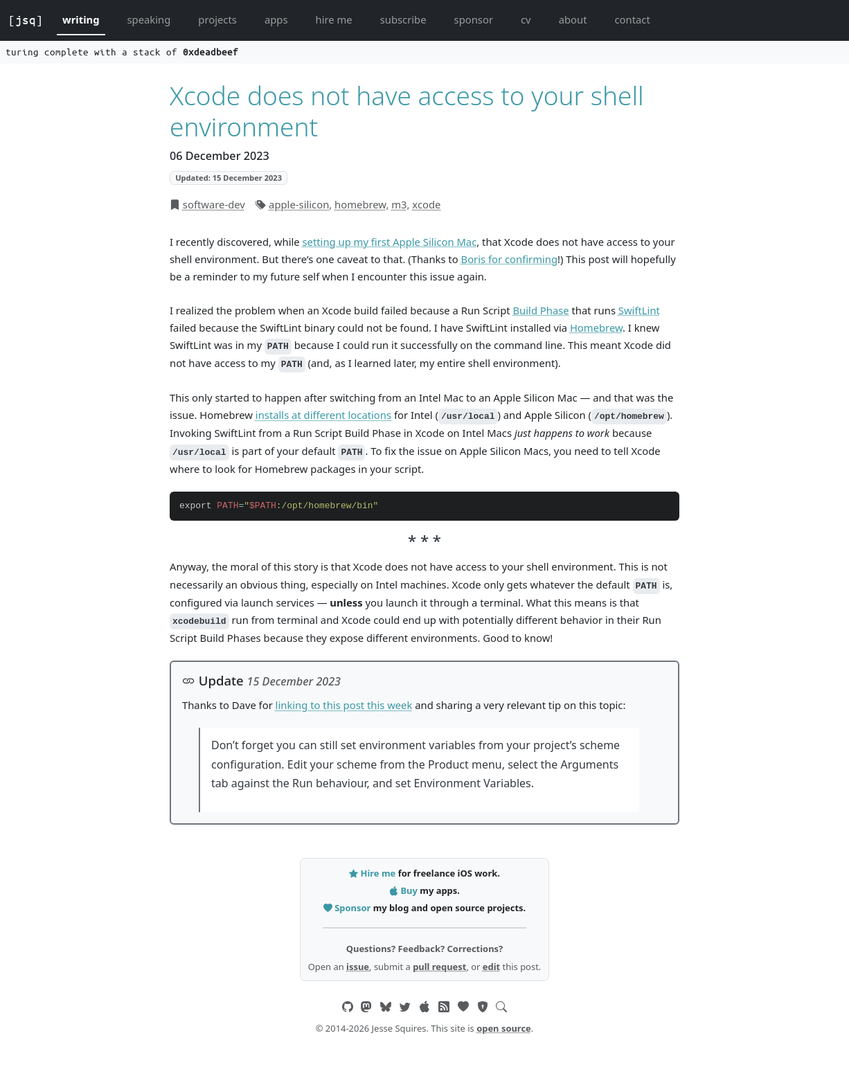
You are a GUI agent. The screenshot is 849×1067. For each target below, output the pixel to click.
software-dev (214, 204)
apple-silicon (299, 204)
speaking (149, 19)
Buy (404, 890)
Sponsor (348, 908)
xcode (426, 204)
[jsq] (25, 20)
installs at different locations (323, 415)
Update (213, 680)
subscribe (403, 19)
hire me (334, 19)
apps (276, 19)
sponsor (473, 19)
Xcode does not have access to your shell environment (407, 110)
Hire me (373, 873)
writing (81, 19)
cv (526, 19)
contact (632, 19)
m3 (398, 204)
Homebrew (596, 327)
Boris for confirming (509, 259)
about (573, 19)
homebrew (360, 204)
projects (217, 19)
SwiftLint (639, 310)
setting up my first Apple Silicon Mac (389, 242)
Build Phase (540, 310)
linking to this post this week (344, 705)
